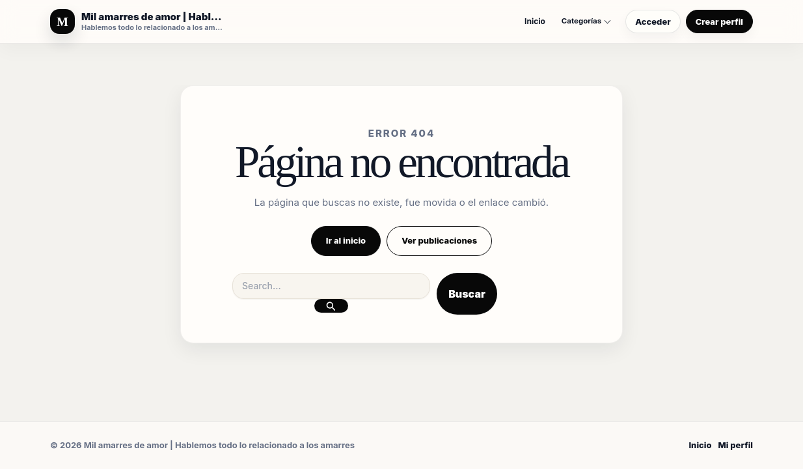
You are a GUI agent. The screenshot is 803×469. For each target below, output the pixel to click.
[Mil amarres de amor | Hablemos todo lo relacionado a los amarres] (137, 21)
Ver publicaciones (439, 240)
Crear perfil (719, 21)
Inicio (534, 21)
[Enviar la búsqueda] (331, 306)
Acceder (652, 21)
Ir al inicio (346, 240)
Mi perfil (735, 445)
